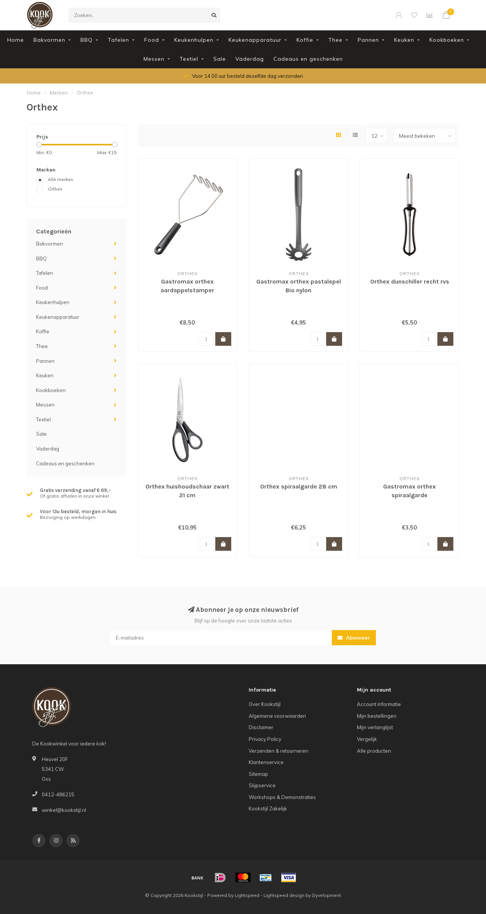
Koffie (305, 39)
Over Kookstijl (265, 704)
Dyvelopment (326, 895)
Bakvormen (49, 39)
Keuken (404, 39)
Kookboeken (446, 39)
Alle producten (374, 751)
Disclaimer (261, 727)
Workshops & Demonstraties (282, 797)
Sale (219, 58)
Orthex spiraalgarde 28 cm (298, 486)
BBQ (86, 39)
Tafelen (118, 39)
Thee (335, 39)
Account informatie (379, 704)
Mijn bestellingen (376, 716)
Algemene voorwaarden (277, 716)
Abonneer (354, 638)
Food (151, 39)
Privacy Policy (265, 739)
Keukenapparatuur (255, 39)
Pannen (368, 39)
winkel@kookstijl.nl (64, 810)
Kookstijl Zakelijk (268, 808)
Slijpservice (262, 785)
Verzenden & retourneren (278, 751)
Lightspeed (247, 895)
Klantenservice (266, 762)
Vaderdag (249, 58)
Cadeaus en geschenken (308, 58)
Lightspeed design (284, 895)
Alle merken (60, 179)
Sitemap (258, 774)
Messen (154, 58)
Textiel (189, 58)
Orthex (55, 189)
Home (15, 39)
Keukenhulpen (193, 39)
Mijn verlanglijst (375, 727)
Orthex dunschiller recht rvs (409, 281)
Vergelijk (367, 739)
